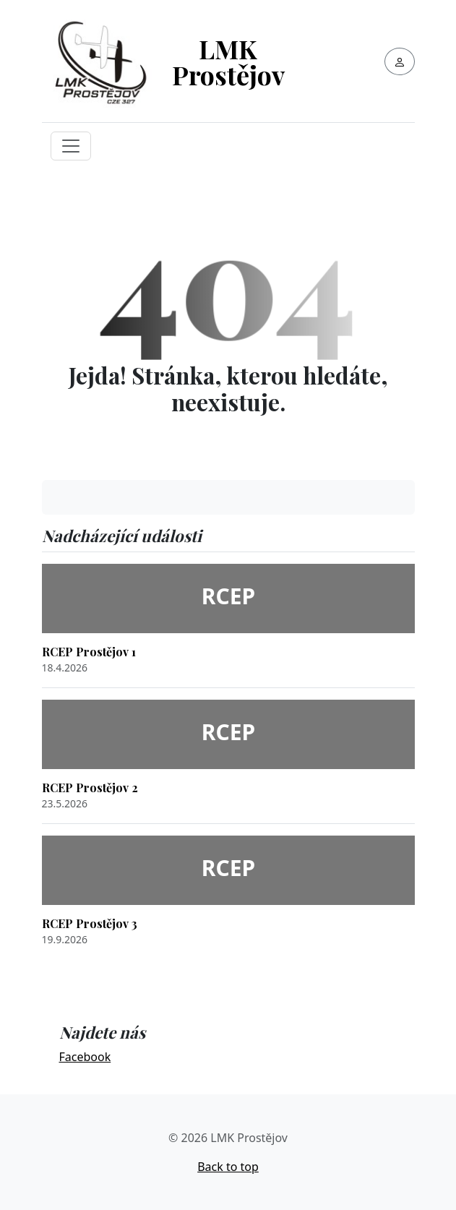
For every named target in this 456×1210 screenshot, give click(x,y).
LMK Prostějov (228, 61)
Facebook (85, 1057)
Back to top (228, 1167)
